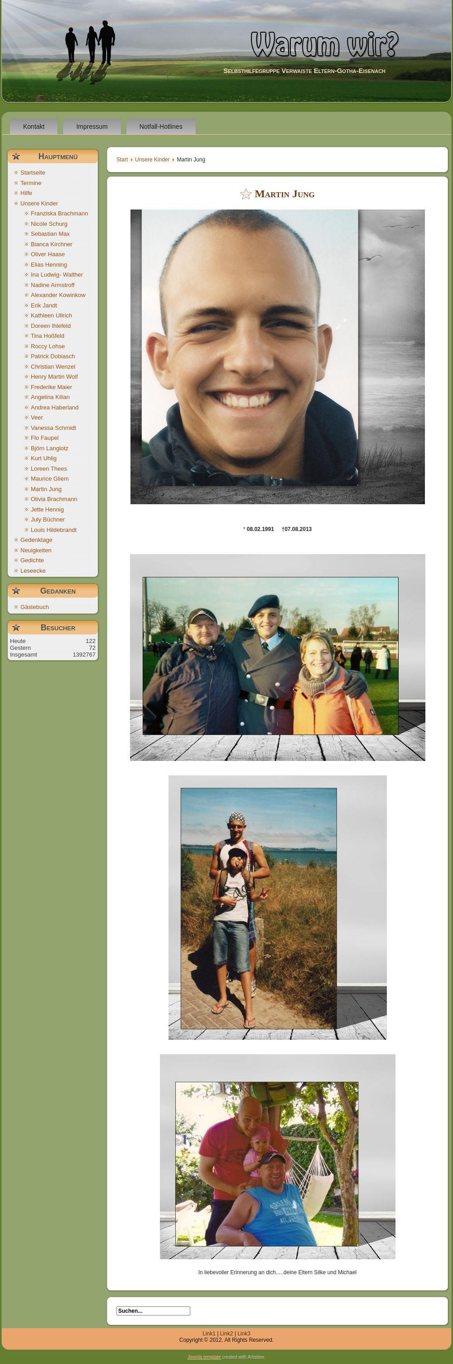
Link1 (209, 1333)
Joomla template (204, 1356)
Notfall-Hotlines (161, 126)
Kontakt (33, 126)
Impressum (91, 126)
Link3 (244, 1333)
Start (122, 159)
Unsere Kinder (152, 159)
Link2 (226, 1333)
